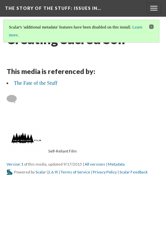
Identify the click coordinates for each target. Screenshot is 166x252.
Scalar (40, 172)
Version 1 (15, 164)
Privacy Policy (105, 172)
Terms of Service (75, 172)
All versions (95, 164)
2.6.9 (52, 172)
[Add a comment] (15, 99)
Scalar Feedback (133, 172)
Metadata (116, 164)
